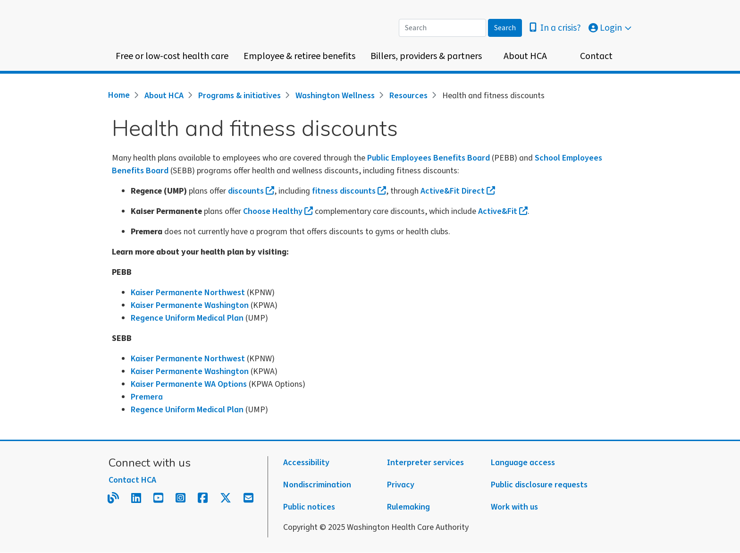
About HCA (525, 56)
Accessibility (306, 462)
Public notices (309, 507)
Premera (147, 397)
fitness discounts (349, 191)
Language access (523, 462)
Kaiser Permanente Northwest (188, 292)
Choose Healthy (278, 211)
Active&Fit (503, 211)
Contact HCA (132, 480)
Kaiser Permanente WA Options (189, 384)
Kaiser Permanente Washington (190, 305)
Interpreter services (425, 462)
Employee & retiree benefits (299, 56)
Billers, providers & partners (426, 56)
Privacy (400, 485)
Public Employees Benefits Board (428, 158)
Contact (596, 56)
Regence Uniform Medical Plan (187, 318)
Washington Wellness (335, 96)
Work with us (514, 507)
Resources (408, 96)
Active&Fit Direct (457, 191)
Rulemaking (408, 507)
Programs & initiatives (239, 96)
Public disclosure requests (539, 485)
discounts (251, 191)
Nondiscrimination (317, 485)
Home (119, 95)
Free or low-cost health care (172, 56)
